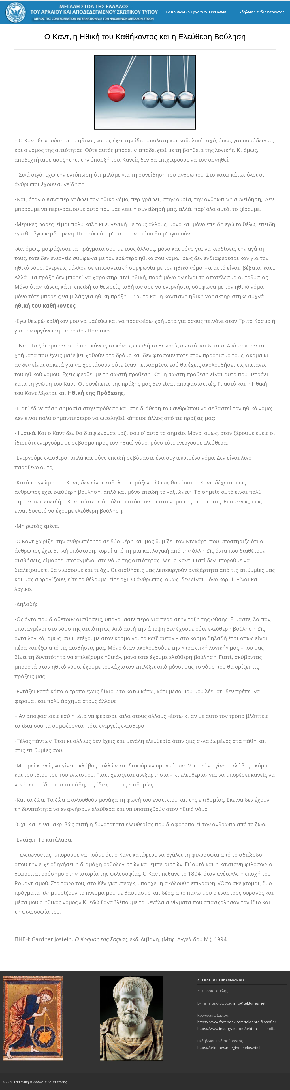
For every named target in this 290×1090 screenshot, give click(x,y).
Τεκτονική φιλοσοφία (31, 1082)
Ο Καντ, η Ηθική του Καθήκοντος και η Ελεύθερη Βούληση (145, 36)
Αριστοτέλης (57, 1082)
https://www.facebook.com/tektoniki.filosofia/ (236, 1021)
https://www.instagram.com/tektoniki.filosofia (236, 1028)
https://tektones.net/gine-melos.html (228, 1047)
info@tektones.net (249, 1003)
